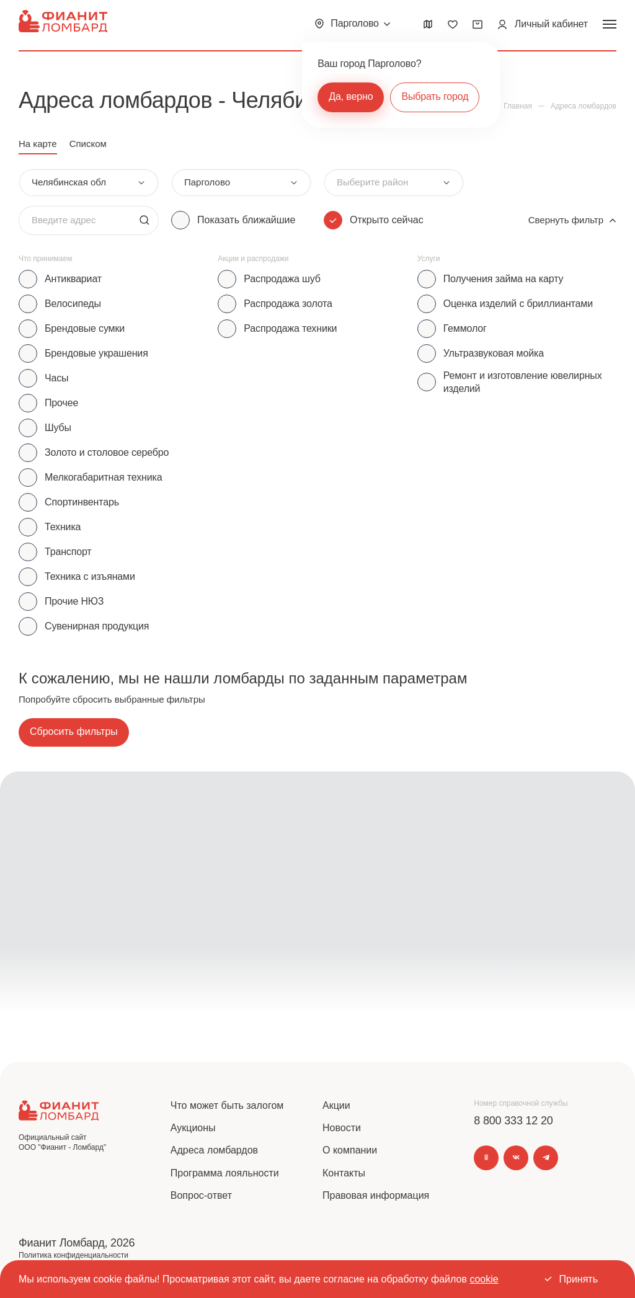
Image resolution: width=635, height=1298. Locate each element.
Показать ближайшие (246, 220)
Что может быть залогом (227, 1105)
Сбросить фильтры (74, 731)
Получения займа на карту (503, 278)
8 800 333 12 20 (513, 1120)
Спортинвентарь (82, 502)
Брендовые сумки (85, 328)
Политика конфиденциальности (73, 1255)
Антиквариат (73, 278)
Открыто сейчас (387, 220)
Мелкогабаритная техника (103, 477)
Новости (341, 1127)
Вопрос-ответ (201, 1195)
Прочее (61, 403)
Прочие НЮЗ (74, 601)
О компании (349, 1150)
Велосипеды (73, 303)
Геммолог (465, 328)
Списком (88, 143)
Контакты (343, 1173)
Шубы (58, 427)
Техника (63, 527)
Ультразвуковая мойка (493, 353)
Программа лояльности (225, 1173)
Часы (56, 378)
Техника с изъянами (90, 576)
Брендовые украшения (96, 353)
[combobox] (89, 183)
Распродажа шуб (282, 278)
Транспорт (68, 551)
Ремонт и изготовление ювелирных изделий (522, 382)
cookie (483, 1279)
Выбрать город (434, 96)
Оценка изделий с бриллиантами (518, 303)
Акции (336, 1105)
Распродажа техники (290, 328)
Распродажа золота (288, 303)
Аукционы (193, 1127)
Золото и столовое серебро (107, 452)
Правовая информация (375, 1195)
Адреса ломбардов (214, 1150)
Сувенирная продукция (97, 626)
